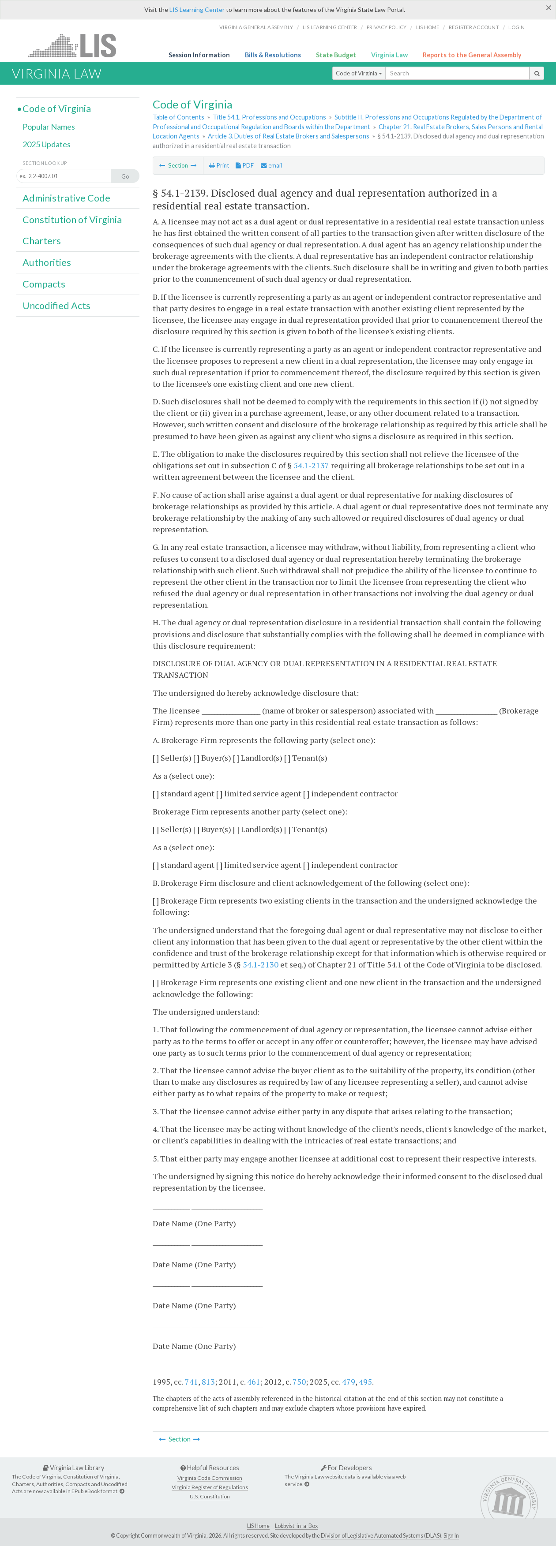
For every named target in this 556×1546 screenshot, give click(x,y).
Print (219, 165)
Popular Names (49, 126)
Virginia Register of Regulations (210, 1487)
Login (516, 27)
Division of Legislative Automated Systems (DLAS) (381, 1535)
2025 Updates (47, 144)
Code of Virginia (359, 73)
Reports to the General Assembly (472, 55)
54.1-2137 (311, 465)
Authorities (47, 262)
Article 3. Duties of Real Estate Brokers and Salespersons (288, 136)
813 (208, 1381)
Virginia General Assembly (256, 27)
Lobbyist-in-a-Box (296, 1526)
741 (191, 1381)
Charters (42, 240)
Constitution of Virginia (72, 219)
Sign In (451, 1535)
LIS (77, 45)
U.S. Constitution (210, 1496)
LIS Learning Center (197, 9)
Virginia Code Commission (209, 1478)
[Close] (548, 7)
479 (348, 1381)
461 (253, 1381)
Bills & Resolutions (273, 55)
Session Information (199, 55)
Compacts (44, 284)
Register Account (474, 27)
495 (365, 1381)
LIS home (428, 27)
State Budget (336, 55)
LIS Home (258, 1526)
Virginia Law (389, 55)
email (271, 165)
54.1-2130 (260, 964)
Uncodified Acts (56, 305)
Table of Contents (178, 117)
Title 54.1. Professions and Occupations (269, 117)
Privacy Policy (387, 27)
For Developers (346, 1467)
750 (299, 1381)
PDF (245, 165)
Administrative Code (66, 198)
